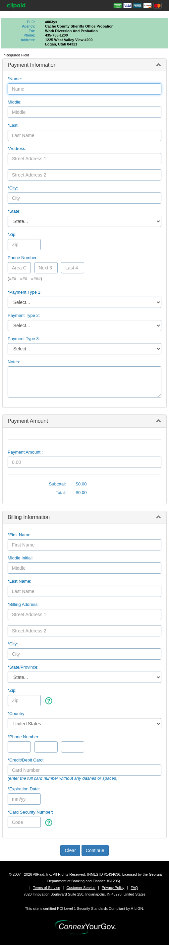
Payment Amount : (25, 452)
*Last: (13, 125)
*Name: (15, 78)
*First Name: (19, 534)
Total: (61, 492)
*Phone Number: (23, 736)
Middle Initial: (20, 557)
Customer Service (80, 888)
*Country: (17, 713)
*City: (13, 187)
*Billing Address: (23, 604)
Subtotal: (57, 483)
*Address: (17, 148)
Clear (70, 850)
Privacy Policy (113, 888)
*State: (14, 211)
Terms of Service (46, 888)
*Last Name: (19, 581)
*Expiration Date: (24, 788)
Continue (95, 850)
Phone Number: (23, 257)
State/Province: (23, 667)
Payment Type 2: (24, 315)
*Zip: (12, 234)
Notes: (14, 361)
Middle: (15, 102)
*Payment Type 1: (24, 292)
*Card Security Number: (30, 812)
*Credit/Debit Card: (26, 760)
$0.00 (81, 483)
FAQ (134, 888)
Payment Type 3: (24, 338)
